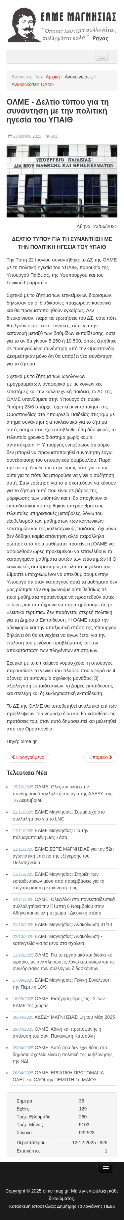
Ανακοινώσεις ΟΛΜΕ (33, 84)
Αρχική (53, 76)
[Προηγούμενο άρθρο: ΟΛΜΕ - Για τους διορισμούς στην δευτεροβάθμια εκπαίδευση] (28, 757)
